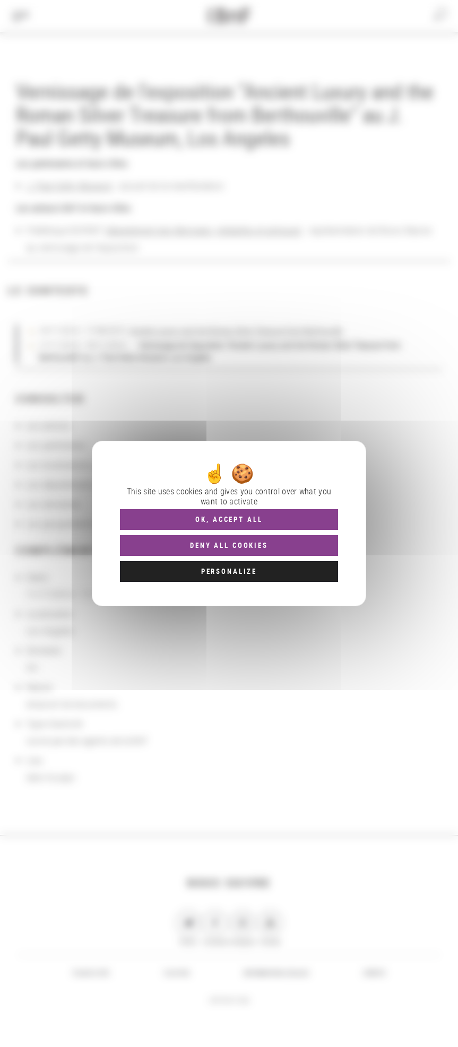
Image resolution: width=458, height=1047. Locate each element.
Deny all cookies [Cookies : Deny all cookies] (229, 545)
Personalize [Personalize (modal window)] (229, 571)
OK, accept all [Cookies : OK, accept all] (228, 519)
